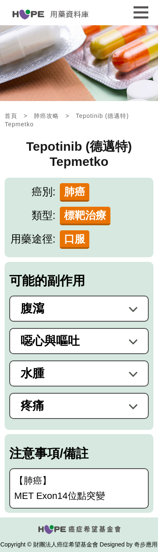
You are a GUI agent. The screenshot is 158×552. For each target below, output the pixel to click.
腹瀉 (32, 309)
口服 (74, 239)
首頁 (11, 115)
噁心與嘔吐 (50, 341)
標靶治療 (85, 215)
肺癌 (74, 191)
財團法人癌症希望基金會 (65, 544)
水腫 (32, 373)
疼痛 (32, 406)
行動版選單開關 (141, 9)
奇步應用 (146, 544)
